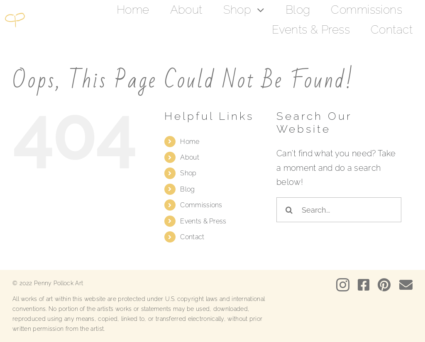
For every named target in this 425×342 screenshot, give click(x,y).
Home (189, 142)
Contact (192, 237)
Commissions (201, 205)
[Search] (288, 209)
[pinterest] (384, 284)
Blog (187, 189)
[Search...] (338, 209)
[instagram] (342, 284)
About (189, 157)
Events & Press (203, 221)
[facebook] (363, 284)
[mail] (406, 284)
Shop (188, 173)
